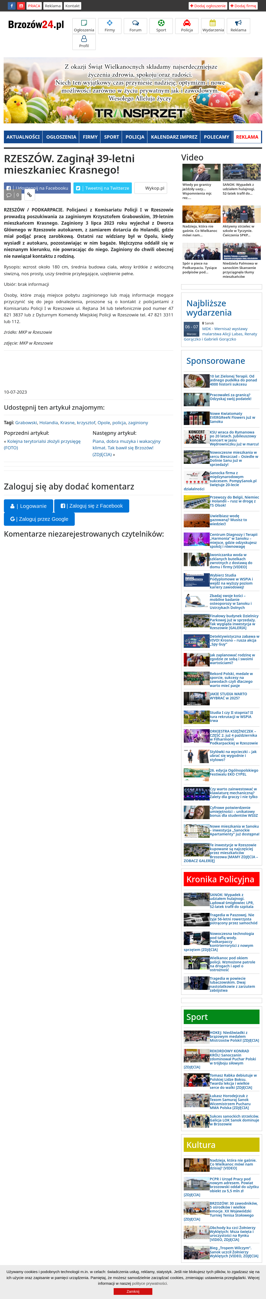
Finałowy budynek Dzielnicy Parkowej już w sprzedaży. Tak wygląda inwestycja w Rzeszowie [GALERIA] (234, 621)
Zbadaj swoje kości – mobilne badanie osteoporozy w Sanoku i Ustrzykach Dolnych (230, 601)
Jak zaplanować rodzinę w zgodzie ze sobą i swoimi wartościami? (232, 658)
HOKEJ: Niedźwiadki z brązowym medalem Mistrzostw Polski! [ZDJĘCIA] (234, 1036)
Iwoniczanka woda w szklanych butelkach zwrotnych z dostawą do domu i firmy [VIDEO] (231, 560)
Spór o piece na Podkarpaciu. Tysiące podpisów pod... (199, 267)
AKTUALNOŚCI (23, 137)
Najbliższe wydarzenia (209, 307)
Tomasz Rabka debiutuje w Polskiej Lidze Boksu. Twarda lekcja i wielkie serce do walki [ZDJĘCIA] (233, 1081)
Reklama (53, 5)
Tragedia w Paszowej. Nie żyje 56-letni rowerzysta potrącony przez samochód (233, 918)
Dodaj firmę (243, 5)
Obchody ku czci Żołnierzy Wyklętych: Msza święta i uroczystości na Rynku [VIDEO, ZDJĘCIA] (232, 1233)
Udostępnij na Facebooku (37, 188)
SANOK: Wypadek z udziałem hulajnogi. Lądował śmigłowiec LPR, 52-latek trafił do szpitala (232, 900)
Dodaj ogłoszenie (208, 5)
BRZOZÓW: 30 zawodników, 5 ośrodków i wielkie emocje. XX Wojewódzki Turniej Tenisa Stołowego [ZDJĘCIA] (221, 1211)
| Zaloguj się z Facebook (92, 506)
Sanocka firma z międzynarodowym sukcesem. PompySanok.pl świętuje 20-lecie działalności (220, 480)
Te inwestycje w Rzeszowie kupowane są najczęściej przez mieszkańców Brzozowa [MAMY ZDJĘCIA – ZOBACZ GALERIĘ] (221, 852)
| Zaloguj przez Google (39, 519)
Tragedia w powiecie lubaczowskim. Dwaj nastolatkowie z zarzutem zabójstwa (232, 984)
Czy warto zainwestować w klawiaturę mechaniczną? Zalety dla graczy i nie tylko (233, 792)
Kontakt (72, 5)
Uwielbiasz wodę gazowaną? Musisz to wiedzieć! (228, 519)
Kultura (200, 1144)
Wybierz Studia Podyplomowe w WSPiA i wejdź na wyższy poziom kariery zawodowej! (231, 581)
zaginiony (138, 422)
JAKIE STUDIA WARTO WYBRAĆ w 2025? (228, 695)
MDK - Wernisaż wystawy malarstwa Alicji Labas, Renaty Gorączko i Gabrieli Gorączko (222, 331)
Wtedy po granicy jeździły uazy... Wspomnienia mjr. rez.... (197, 191)
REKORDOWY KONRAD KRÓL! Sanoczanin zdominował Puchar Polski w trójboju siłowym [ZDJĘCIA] (220, 1058)
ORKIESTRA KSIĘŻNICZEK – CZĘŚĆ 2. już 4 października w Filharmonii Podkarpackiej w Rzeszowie (234, 737)
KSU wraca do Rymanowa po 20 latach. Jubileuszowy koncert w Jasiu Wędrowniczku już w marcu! (234, 438)
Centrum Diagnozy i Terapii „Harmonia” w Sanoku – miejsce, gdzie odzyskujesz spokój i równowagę (233, 540)
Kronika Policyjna (220, 879)
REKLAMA (247, 137)
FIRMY (90, 137)
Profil (84, 42)
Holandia (48, 422)
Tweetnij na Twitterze (102, 188)
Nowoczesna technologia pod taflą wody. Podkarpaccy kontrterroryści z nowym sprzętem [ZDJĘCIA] (219, 941)
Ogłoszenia (84, 26)
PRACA (34, 5)
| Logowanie (28, 505)
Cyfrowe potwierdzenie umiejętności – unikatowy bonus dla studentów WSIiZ (234, 811)
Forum (135, 26)
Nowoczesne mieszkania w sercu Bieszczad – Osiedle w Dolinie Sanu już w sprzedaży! (234, 458)
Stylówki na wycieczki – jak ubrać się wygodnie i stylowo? (233, 755)
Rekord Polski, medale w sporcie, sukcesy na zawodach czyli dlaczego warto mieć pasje (231, 679)
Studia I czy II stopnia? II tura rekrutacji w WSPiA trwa (231, 716)
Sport (161, 26)
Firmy (110, 26)
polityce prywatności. (150, 1283)
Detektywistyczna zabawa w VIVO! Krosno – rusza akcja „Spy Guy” (234, 640)
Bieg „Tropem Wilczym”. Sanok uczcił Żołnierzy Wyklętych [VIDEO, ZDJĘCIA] (234, 1251)
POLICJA (135, 137)
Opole (104, 422)
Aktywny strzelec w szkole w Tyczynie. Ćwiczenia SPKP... (238, 230)
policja (119, 422)
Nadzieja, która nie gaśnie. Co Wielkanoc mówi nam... (199, 230)
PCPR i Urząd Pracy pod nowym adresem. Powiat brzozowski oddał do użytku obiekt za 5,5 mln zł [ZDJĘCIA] (221, 1186)
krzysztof (86, 422)
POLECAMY (216, 137)
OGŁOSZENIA (61, 137)
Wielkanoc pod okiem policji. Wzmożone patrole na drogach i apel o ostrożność (232, 963)
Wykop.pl (154, 188)
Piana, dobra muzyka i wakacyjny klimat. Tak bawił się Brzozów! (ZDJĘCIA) (127, 447)
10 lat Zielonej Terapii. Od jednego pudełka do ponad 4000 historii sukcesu (233, 380)
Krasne (67, 422)
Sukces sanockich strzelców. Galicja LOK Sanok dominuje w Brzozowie (234, 1120)
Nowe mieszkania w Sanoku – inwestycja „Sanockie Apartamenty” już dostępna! (234, 830)
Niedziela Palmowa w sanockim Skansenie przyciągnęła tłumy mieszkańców (240, 270)
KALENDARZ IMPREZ (174, 137)
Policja (187, 26)
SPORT (111, 137)
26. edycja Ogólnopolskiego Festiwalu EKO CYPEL (234, 772)
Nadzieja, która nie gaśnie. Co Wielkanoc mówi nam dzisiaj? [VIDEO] (233, 1164)
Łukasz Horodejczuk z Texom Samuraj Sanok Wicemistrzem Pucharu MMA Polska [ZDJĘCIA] (230, 1101)
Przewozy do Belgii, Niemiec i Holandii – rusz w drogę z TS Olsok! (234, 501)
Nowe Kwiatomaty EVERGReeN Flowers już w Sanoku (232, 417)
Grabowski (26, 422)
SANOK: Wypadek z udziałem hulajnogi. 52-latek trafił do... (239, 189)
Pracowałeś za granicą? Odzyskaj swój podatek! (230, 396)
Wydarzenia (213, 26)
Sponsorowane (215, 360)
